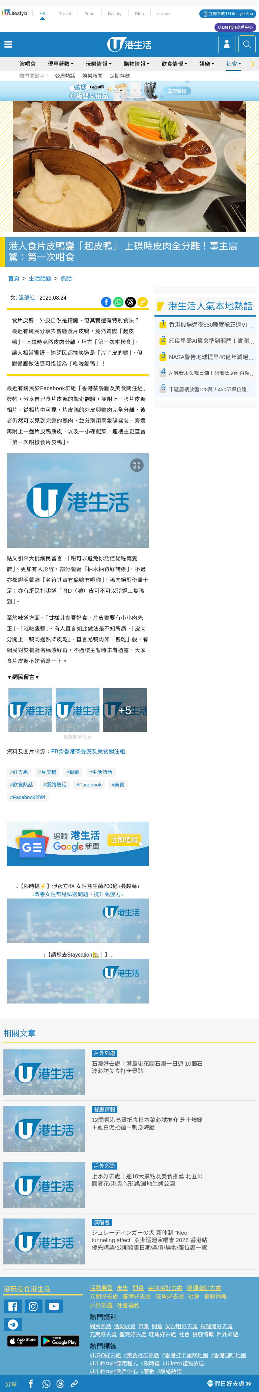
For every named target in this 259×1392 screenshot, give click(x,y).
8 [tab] (134, 98)
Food (89, 13)
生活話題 (40, 278)
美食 (119, 784)
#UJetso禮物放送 (183, 1363)
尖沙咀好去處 (165, 1288)
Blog (139, 13)
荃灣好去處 (136, 1296)
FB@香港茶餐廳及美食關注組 (88, 751)
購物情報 (134, 64)
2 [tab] (121, 90)
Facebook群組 (29, 797)
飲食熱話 (23, 784)
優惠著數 (58, 64)
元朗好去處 (104, 1296)
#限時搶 (150, 1363)
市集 (122, 1288)
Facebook (90, 784)
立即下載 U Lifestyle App (231, 13)
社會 (231, 64)
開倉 (138, 1288)
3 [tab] (127, 90)
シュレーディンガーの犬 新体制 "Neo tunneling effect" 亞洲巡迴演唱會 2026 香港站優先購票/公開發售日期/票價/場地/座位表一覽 (149, 1240)
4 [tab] (134, 90)
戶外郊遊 (104, 1053)
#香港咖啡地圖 (228, 1355)
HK (42, 13)
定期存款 (120, 76)
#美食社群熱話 (141, 1355)
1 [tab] (114, 90)
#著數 (147, 1371)
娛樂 (204, 64)
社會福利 (128, 1305)
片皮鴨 (48, 772)
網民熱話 (100, 1326)
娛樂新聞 (92, 76)
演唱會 (28, 64)
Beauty (114, 13)
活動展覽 (101, 1288)
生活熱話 (102, 772)
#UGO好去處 (105, 1355)
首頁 (14, 278)
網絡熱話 (56, 784)
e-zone (164, 13)
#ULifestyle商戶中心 (114, 1371)
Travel (65, 13)
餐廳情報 (104, 1110)
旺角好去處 (169, 1296)
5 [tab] (141, 90)
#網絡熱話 (169, 1371)
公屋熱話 (65, 76)
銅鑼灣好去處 (204, 1288)
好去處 (20, 772)
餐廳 (74, 772)
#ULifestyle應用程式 (114, 1363)
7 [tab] (127, 98)
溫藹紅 (27, 298)
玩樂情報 (96, 64)
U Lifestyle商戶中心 (235, 27)
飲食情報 (172, 64)
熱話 (66, 278)
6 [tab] (148, 90)
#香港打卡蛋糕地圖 (185, 1355)
